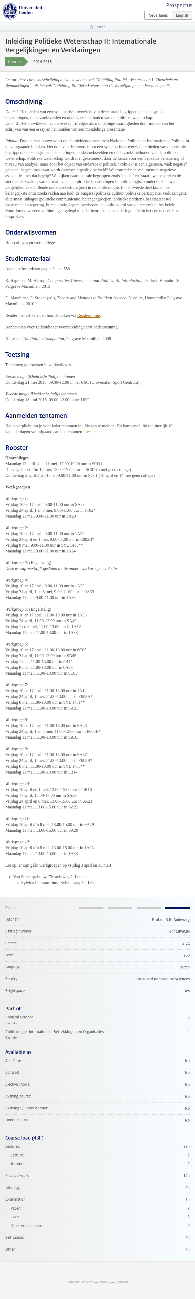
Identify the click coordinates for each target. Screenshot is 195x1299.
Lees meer (93, 431)
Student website (80, 1282)
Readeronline (88, 315)
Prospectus (179, 5)
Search (100, 27)
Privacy (104, 1282)
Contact (122, 1282)
